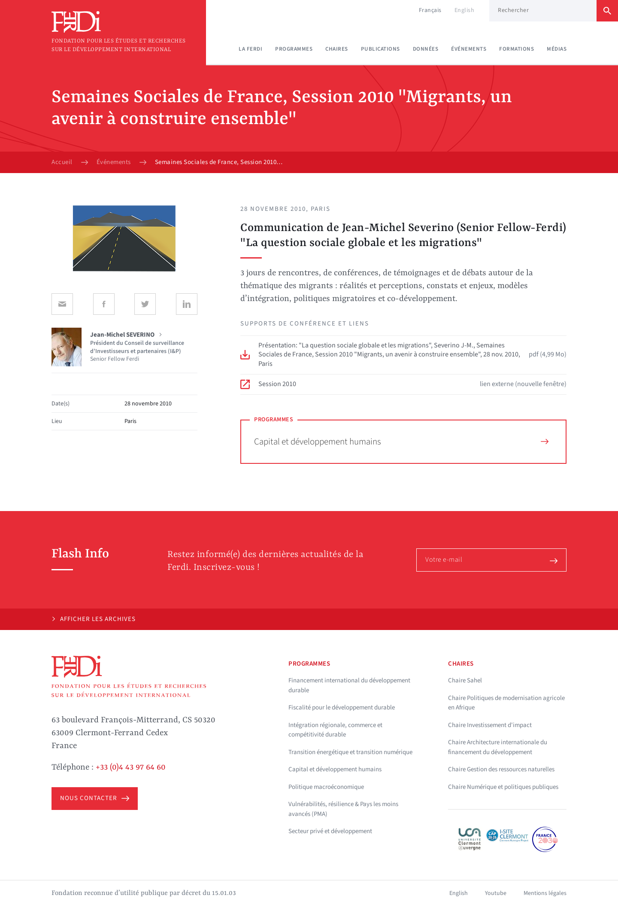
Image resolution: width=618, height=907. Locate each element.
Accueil (62, 162)
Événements (468, 49)
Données (426, 49)
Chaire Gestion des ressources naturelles (501, 769)
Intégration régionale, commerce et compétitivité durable (335, 730)
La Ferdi (250, 49)
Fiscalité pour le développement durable (341, 707)
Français (430, 10)
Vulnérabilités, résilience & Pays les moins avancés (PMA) (343, 809)
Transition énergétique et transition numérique (350, 752)
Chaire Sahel (465, 680)
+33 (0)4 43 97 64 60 (131, 767)
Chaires (336, 49)
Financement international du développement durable (349, 685)
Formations (516, 49)
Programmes (293, 49)
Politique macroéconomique (326, 786)
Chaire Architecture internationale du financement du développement (497, 747)
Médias (556, 49)
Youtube (495, 893)
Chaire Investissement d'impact (490, 725)
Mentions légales (545, 893)
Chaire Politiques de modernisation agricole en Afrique (506, 703)
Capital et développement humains (401, 441)
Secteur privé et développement (330, 831)
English (464, 10)
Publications (380, 49)
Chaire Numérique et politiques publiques (503, 786)
